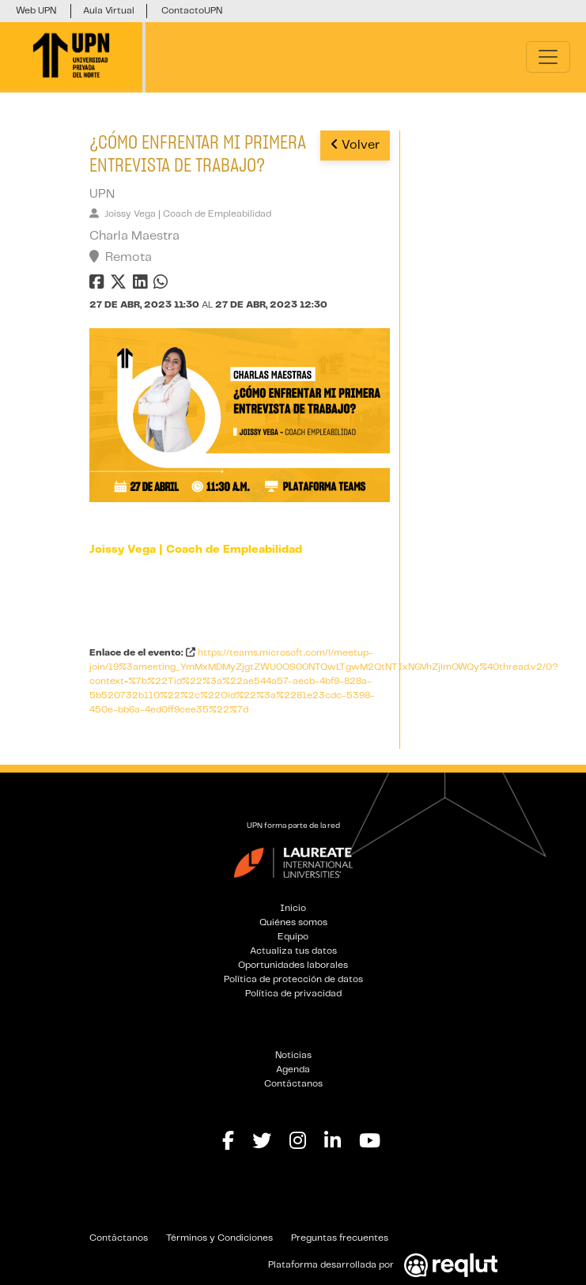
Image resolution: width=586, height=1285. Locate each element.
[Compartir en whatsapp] (162, 285)
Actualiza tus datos (293, 951)
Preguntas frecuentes (339, 1238)
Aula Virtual (108, 10)
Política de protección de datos (293, 979)
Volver (355, 144)
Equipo (293, 936)
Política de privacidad (293, 993)
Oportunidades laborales (293, 965)
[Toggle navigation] (548, 57)
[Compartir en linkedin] (143, 285)
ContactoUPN (191, 10)
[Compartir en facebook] (98, 285)
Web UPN (36, 10)
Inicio (293, 908)
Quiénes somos (293, 922)
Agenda (293, 1069)
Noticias (293, 1055)
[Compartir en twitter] (120, 285)
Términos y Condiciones (219, 1238)
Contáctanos (293, 1083)
